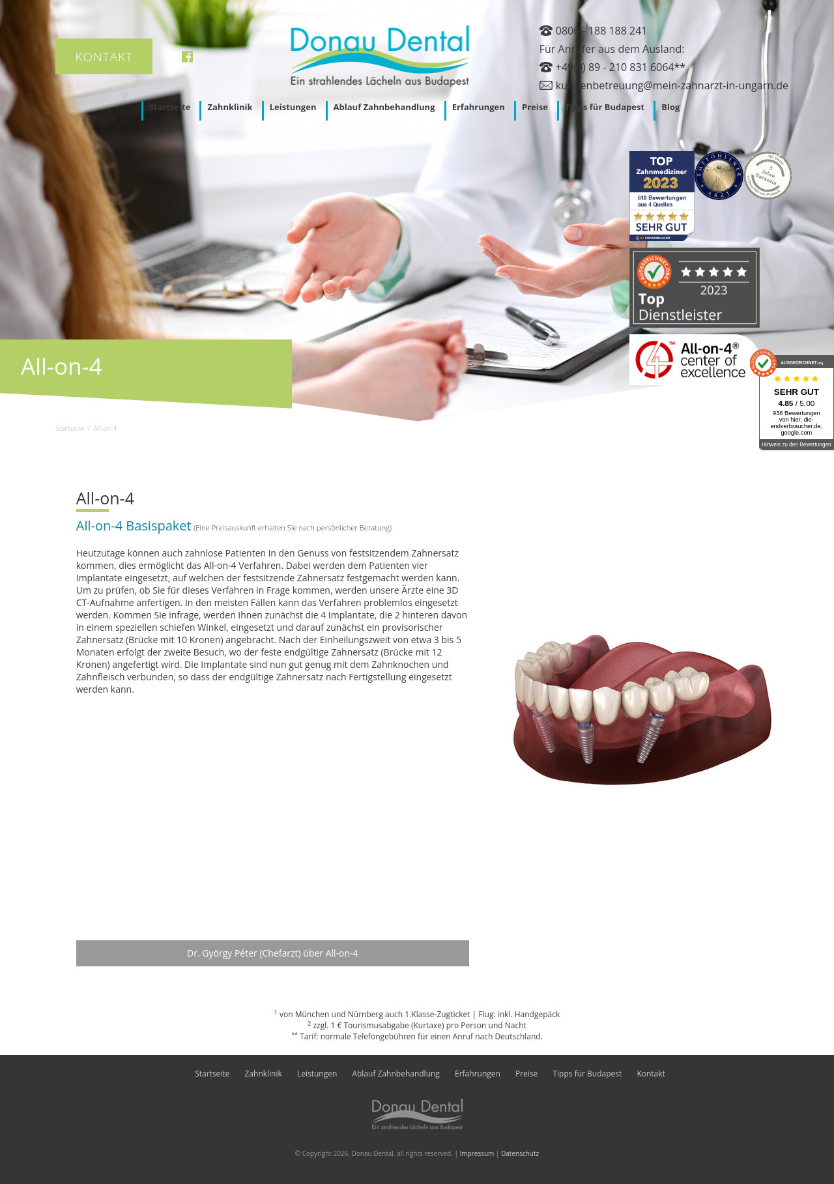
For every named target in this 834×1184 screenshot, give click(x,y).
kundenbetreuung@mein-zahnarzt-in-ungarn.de (672, 85)
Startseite (170, 107)
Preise (535, 107)
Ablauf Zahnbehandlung (384, 107)
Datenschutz (520, 1153)
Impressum (477, 1153)
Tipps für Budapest (604, 107)
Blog (670, 107)
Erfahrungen (478, 107)
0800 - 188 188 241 (602, 30)
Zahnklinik (229, 107)
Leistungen (293, 107)
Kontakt (104, 56)
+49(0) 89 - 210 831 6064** (620, 67)
